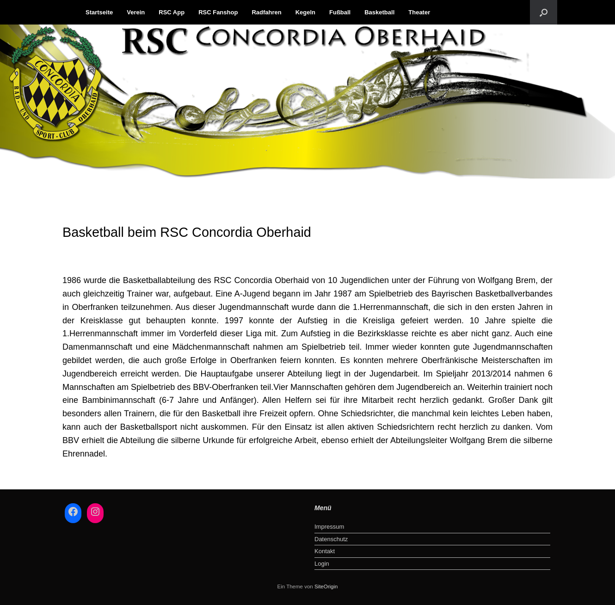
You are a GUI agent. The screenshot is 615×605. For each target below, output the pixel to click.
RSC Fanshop (218, 12)
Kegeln (305, 12)
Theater (419, 12)
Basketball (379, 12)
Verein (136, 12)
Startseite (99, 12)
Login (321, 563)
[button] (543, 12)
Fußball (340, 12)
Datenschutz (331, 539)
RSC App (171, 12)
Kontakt (324, 551)
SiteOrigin (326, 586)
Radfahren (266, 12)
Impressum (329, 526)
